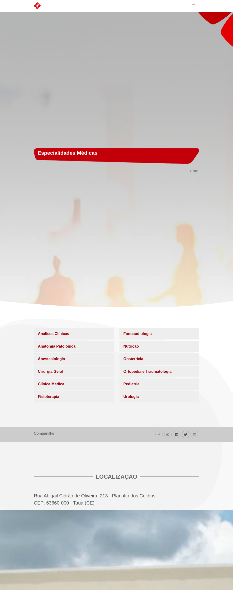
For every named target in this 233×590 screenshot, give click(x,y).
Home (194, 171)
